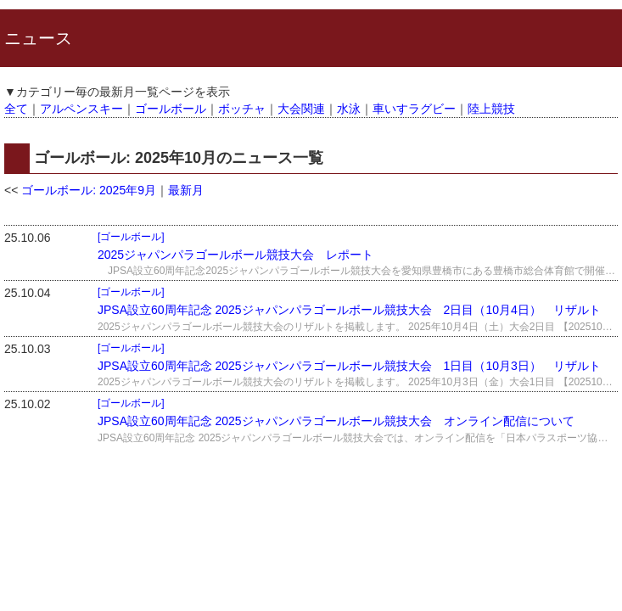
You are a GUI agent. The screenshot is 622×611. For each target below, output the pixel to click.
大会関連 (301, 108)
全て (16, 108)
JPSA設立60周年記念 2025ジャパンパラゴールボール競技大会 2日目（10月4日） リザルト (349, 310)
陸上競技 (491, 108)
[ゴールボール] (131, 237)
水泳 (349, 108)
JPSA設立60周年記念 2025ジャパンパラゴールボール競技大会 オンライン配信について (336, 421)
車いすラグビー (414, 108)
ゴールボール (170, 108)
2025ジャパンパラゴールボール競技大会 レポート (235, 254)
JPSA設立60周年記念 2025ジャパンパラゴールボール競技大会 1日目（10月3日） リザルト (349, 366)
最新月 (186, 190)
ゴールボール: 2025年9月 (88, 190)
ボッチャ (242, 108)
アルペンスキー (81, 108)
